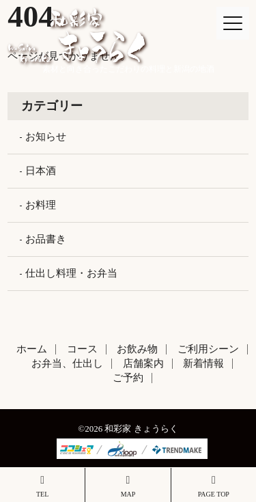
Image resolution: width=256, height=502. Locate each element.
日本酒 (40, 170)
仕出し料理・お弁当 (71, 273)
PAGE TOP (213, 486)
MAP (127, 486)
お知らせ (45, 136)
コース (82, 349)
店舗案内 (143, 363)
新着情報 (203, 363)
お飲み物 (137, 349)
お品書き (45, 239)
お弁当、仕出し (67, 363)
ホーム (31, 349)
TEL (42, 486)
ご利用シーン (208, 349)
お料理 (40, 204)
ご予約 (128, 377)
